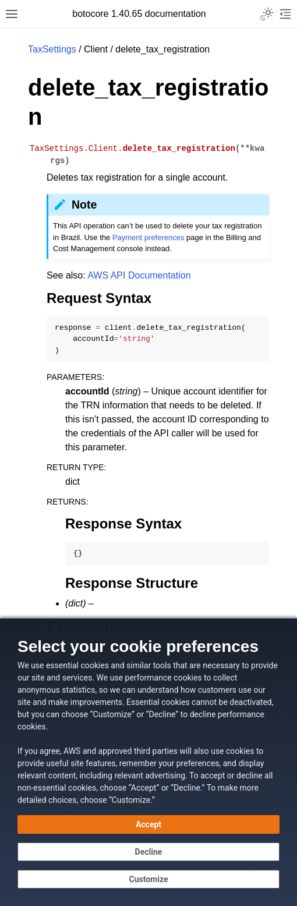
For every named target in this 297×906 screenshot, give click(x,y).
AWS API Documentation (138, 275)
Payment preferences (148, 237)
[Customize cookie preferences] (148, 879)
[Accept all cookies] (148, 824)
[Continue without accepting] (148, 851)
